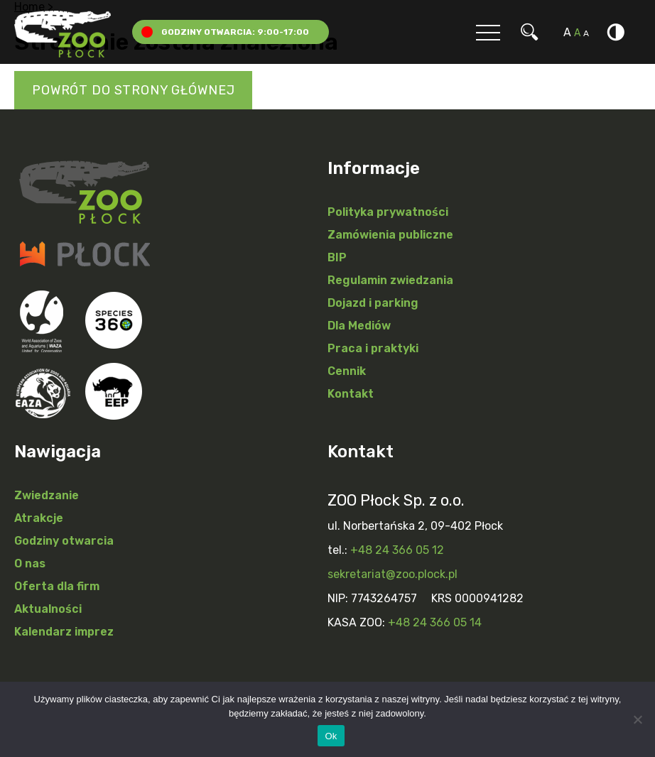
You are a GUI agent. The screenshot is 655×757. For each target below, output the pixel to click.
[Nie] (637, 719)
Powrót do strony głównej (133, 90)
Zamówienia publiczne (390, 234)
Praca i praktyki (373, 348)
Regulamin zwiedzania (390, 280)
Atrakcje (38, 518)
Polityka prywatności (388, 212)
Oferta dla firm (56, 586)
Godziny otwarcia (64, 541)
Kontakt (351, 394)
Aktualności (48, 609)
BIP (337, 257)
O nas (29, 563)
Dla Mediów (359, 325)
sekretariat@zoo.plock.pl (393, 574)
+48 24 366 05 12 (397, 550)
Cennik (347, 371)
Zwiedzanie (46, 495)
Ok (331, 736)
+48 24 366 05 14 (435, 622)
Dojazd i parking (373, 303)
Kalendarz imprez (64, 631)
